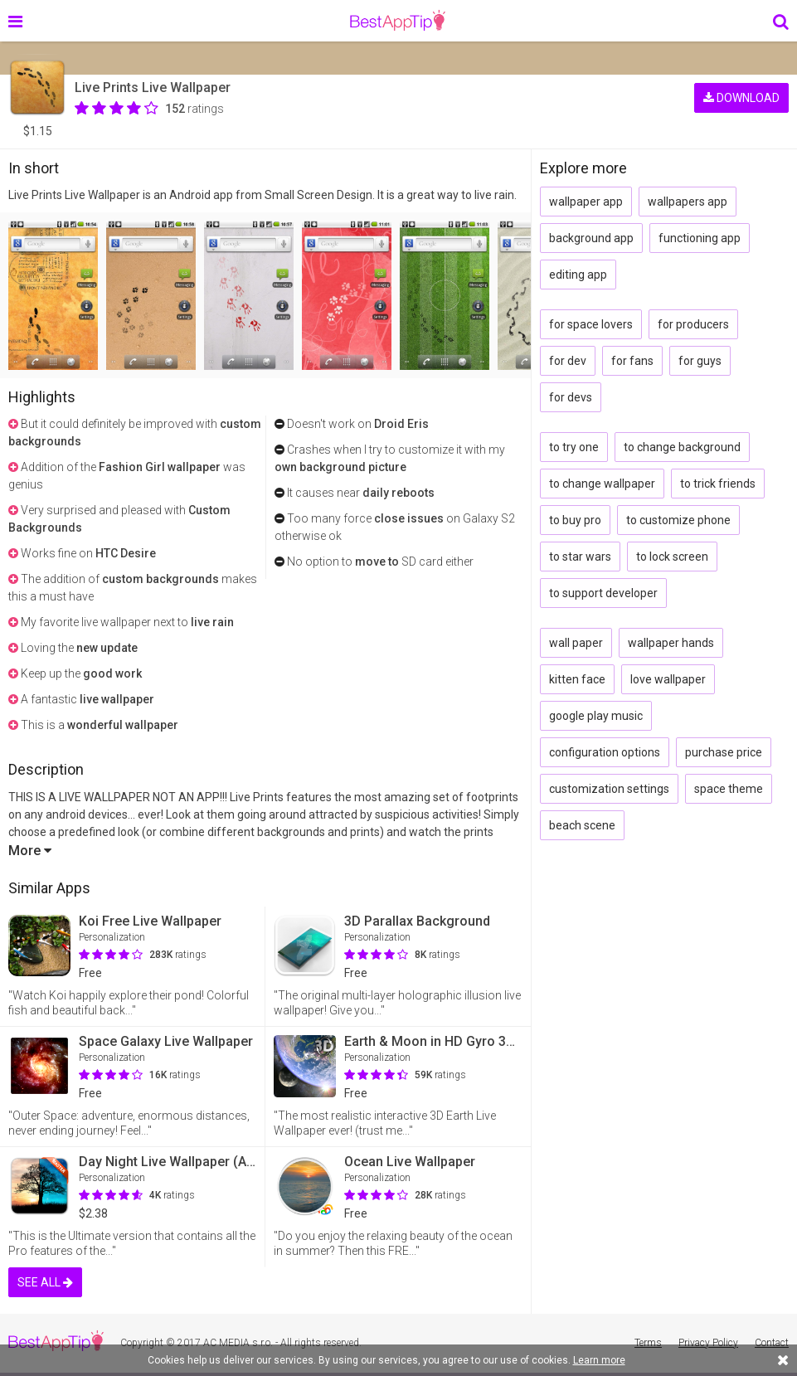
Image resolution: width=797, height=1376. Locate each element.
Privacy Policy (708, 1343)
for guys (700, 360)
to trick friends (718, 483)
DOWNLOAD (741, 98)
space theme (728, 788)
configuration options (604, 752)
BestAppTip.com (397, 20)
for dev (567, 360)
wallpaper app (586, 201)
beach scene (582, 825)
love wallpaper (668, 679)
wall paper (576, 642)
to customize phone (678, 520)
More (29, 850)
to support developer (603, 593)
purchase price (723, 752)
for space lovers (591, 324)
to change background (682, 447)
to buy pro (575, 520)
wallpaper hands (671, 642)
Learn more (599, 1360)
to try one (574, 447)
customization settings (609, 788)
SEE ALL (45, 1282)
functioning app (699, 238)
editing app (578, 274)
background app (591, 238)
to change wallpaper (602, 483)
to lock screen (672, 556)
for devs (570, 397)
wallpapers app (687, 201)
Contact (772, 1343)
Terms (648, 1343)
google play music (596, 715)
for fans (632, 360)
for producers (693, 324)
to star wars (580, 556)
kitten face (577, 679)
